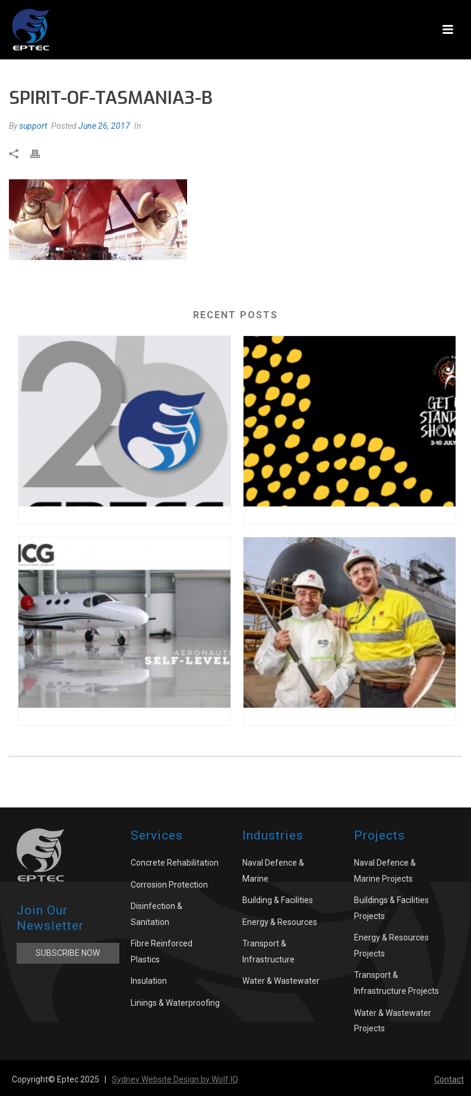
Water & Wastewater (281, 981)
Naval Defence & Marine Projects (385, 870)
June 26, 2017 (104, 126)
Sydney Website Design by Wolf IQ (175, 1079)
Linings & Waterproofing (175, 1003)
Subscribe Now (68, 953)
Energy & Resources (279, 922)
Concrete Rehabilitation (175, 862)
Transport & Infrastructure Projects (396, 983)
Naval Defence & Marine (273, 870)
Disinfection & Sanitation (156, 914)
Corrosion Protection (169, 884)
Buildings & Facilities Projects (391, 908)
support (33, 126)
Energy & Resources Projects (391, 945)
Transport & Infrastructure (268, 951)
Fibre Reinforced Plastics (161, 951)
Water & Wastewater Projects (392, 1021)
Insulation (149, 981)
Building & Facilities (277, 900)
